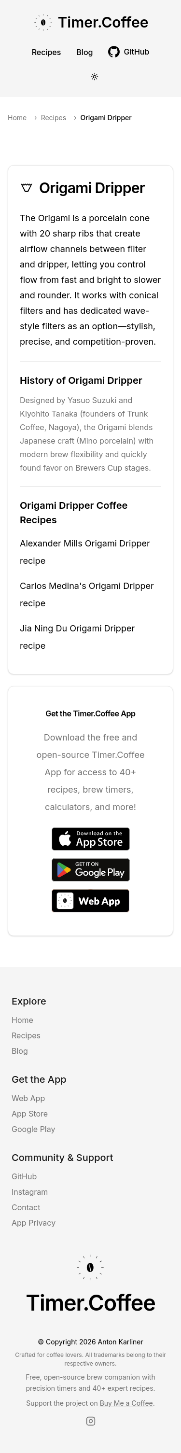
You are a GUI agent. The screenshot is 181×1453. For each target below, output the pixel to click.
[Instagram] (91, 1421)
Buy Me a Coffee (126, 1403)
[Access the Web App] (90, 900)
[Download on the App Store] (91, 839)
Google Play (33, 1129)
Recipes (46, 52)
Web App (28, 1098)
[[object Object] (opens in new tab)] (128, 51)
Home (17, 117)
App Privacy (34, 1223)
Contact (26, 1207)
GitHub (24, 1176)
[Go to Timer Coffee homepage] (91, 24)
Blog (84, 52)
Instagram (30, 1192)
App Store (30, 1113)
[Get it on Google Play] (91, 869)
